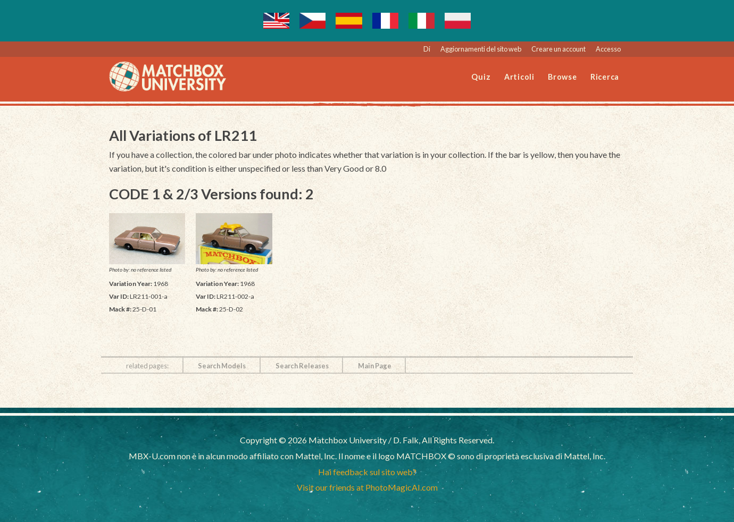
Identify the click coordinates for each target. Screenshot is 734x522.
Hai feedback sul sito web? (367, 472)
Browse (562, 76)
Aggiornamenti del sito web (480, 49)
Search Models (222, 365)
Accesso (608, 49)
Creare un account (558, 49)
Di (426, 49)
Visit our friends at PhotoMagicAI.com (367, 487)
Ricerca (604, 76)
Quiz (480, 76)
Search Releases (302, 365)
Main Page (374, 365)
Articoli (519, 76)
